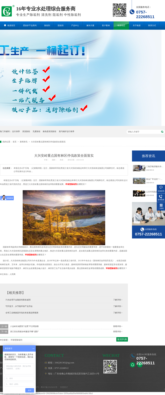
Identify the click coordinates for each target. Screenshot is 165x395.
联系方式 (152, 25)
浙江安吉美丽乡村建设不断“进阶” (24, 332)
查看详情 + (117, 326)
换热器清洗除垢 (49, 131)
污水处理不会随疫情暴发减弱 (18, 300)
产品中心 (75, 25)
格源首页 (11, 25)
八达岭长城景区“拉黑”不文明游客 (24, 326)
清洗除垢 (26, 131)
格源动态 (121, 25)
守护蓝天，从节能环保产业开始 (19, 306)
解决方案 (90, 25)
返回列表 (122, 339)
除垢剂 (47, 25)
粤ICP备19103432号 (49, 387)
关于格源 (137, 25)
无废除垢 (36, 131)
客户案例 (106, 25)
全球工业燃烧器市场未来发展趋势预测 (22, 313)
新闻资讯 (24, 142)
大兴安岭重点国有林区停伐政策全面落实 (48, 142)
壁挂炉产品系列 (30, 25)
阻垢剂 (61, 25)
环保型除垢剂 (71, 184)
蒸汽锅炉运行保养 (66, 131)
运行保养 (16, 131)
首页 (15, 142)
